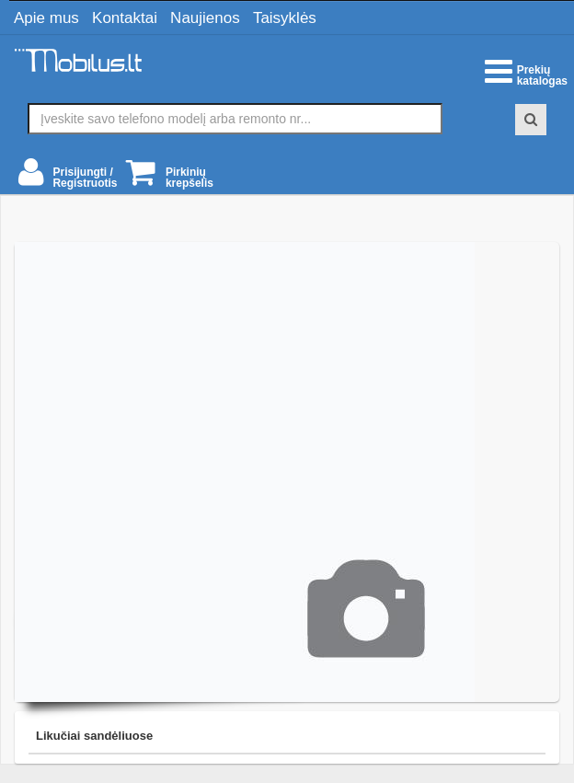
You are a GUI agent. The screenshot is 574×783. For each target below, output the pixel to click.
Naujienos (205, 18)
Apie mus (46, 18)
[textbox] (235, 118)
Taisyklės (284, 18)
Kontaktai (124, 18)
